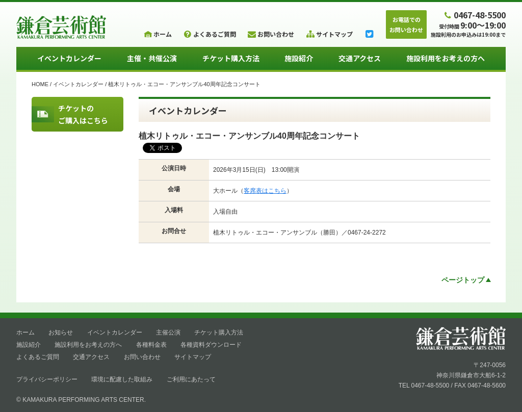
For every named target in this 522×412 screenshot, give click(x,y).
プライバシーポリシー (46, 379)
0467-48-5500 (474, 14)
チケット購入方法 (230, 58)
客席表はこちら (265, 190)
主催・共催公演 (152, 58)
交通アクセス (359, 58)
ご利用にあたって (191, 379)
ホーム (25, 332)
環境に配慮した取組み (121, 379)
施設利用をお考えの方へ (445, 58)
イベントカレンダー (69, 58)
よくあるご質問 (37, 356)
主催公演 (168, 332)
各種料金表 (151, 344)
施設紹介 (298, 58)
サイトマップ (192, 356)
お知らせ (60, 332)
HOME (40, 84)
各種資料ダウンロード (211, 344)
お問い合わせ (142, 356)
